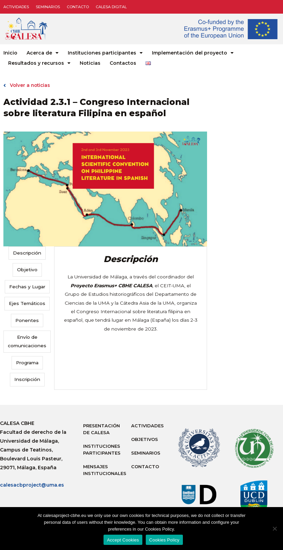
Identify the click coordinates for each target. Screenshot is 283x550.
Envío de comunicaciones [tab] (27, 341)
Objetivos (144, 439)
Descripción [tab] (27, 253)
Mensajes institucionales (103, 470)
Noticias (90, 63)
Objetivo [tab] (27, 269)
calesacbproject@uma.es (32, 485)
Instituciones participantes (105, 53)
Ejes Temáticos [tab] (27, 303)
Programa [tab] (27, 362)
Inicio (10, 53)
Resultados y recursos (39, 63)
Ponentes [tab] (27, 320)
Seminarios (48, 6)
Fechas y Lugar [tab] (27, 286)
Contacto (78, 6)
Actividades (16, 6)
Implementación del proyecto (193, 53)
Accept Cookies (123, 540)
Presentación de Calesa (101, 429)
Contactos (123, 63)
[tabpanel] (130, 293)
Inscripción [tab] (27, 379)
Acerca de (43, 53)
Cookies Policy (164, 540)
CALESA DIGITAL (111, 6)
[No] (274, 528)
